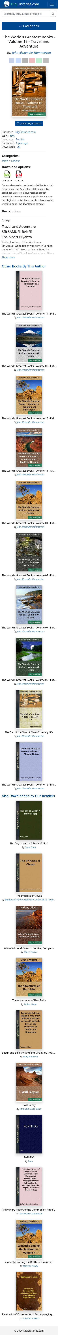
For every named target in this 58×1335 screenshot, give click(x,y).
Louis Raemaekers (30, 1318)
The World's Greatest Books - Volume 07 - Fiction (30, 627)
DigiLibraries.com (25, 132)
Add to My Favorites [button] (29, 123)
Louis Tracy (30, 847)
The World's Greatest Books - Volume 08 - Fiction (30, 575)
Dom (30, 1161)
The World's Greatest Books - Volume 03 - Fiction (30, 366)
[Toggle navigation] (51, 4)
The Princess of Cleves (29, 895)
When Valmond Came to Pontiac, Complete (29, 948)
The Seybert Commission (30, 1213)
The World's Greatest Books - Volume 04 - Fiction (30, 523)
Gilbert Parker (30, 951)
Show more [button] (8, 257)
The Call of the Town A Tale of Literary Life (29, 732)
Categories (29, 26)
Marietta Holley (30, 1265)
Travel (5, 160)
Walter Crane (30, 1004)
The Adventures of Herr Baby (29, 1000)
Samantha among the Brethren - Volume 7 (29, 1262)
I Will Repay (29, 1105)
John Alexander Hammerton (31, 52)
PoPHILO (29, 1157)
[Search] (26, 14)
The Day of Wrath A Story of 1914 (29, 843)
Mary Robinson (30, 1056)
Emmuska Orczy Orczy (30, 1108)
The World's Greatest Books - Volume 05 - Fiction (30, 680)
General (15, 160)
